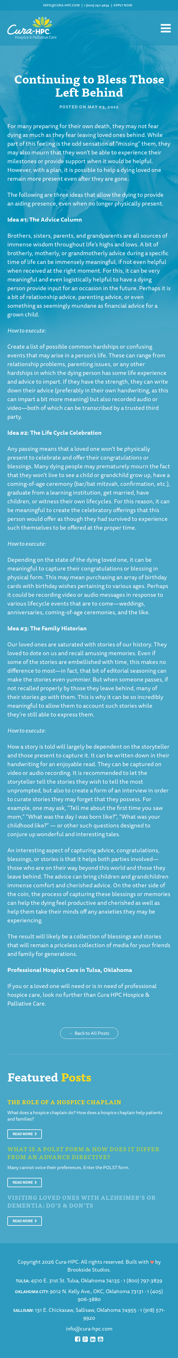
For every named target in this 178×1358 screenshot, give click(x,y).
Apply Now (122, 5)
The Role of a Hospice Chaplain (64, 1101)
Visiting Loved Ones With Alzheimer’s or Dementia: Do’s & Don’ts (81, 1201)
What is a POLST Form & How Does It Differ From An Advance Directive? (83, 1152)
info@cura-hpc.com (61, 5)
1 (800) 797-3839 (96, 5)
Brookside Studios (88, 1269)
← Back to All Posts (89, 1033)
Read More (25, 1134)
